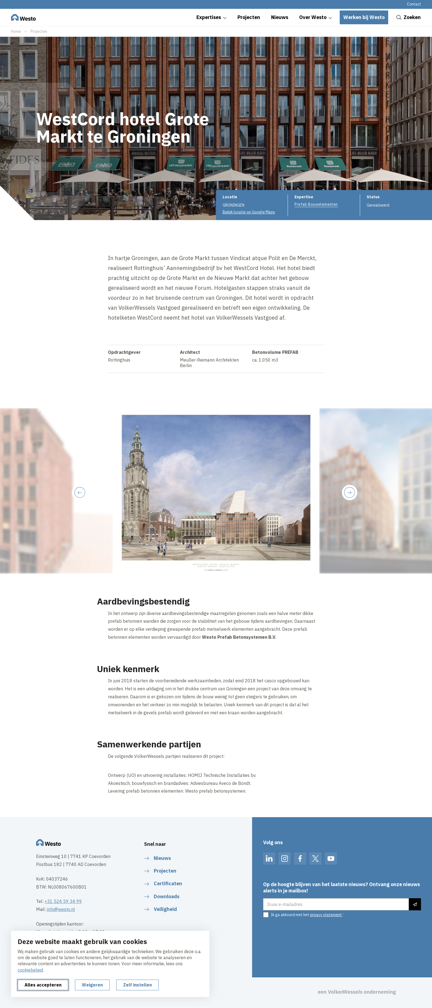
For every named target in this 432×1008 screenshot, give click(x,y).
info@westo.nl (61, 909)
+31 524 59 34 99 (63, 901)
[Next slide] (349, 492)
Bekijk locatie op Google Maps (249, 212)
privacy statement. (326, 914)
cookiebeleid (30, 970)
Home (16, 31)
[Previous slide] (79, 492)
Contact (414, 4)
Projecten (39, 31)
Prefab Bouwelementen (316, 204)
